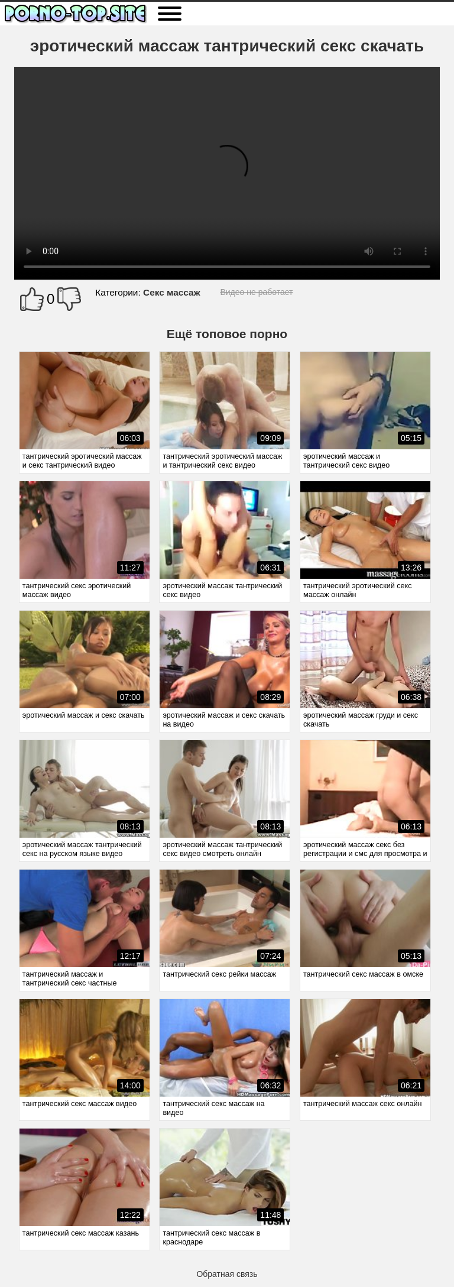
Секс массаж (171, 292)
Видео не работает (256, 292)
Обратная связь (226, 1274)
